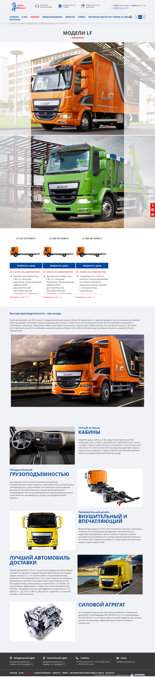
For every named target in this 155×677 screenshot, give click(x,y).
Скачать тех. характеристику (26, 271)
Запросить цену (26, 265)
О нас (25, 17)
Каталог (35, 17)
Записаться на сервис (69, 6)
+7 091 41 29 (137, 5)
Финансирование (52, 17)
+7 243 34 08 (120, 5)
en (144, 17)
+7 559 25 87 (120, 8)
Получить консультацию (46, 6)
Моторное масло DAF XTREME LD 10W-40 (110, 17)
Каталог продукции (28, 23)
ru (140, 17)
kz (136, 17)
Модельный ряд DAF (48, 23)
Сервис (82, 17)
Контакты (15, 19)
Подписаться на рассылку (92, 6)
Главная (14, 17)
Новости (70, 17)
